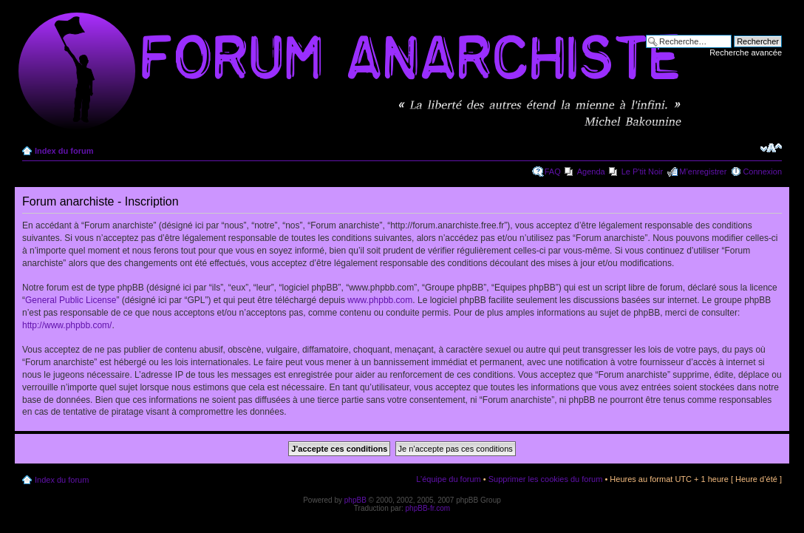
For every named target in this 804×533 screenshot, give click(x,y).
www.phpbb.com (379, 300)
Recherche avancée (745, 52)
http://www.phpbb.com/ (67, 325)
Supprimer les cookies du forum (545, 479)
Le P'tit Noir (642, 171)
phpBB (355, 500)
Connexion (762, 171)
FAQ (553, 171)
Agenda (591, 171)
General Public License (70, 300)
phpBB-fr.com (428, 508)
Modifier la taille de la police (771, 148)
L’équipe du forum (448, 479)
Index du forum (64, 150)
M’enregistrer (702, 171)
